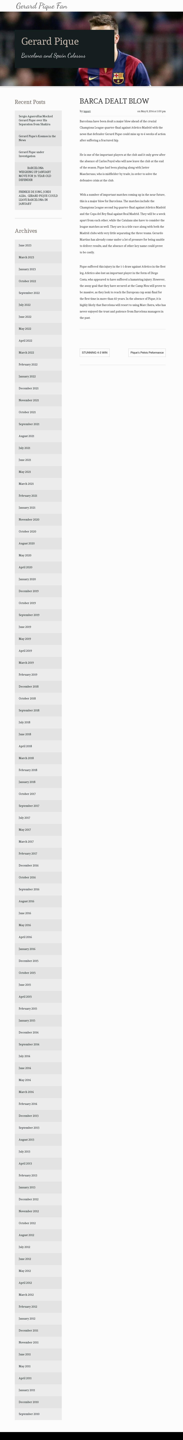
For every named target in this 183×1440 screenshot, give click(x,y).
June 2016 (25, 913)
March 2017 (26, 841)
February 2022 (28, 364)
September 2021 (29, 424)
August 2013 (26, 1139)
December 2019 (29, 591)
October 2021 (27, 412)
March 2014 (26, 1092)
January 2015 (27, 1020)
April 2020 (25, 567)
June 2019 (25, 627)
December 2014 (29, 1032)
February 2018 (28, 770)
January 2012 (27, 1318)
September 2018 (29, 710)
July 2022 (25, 304)
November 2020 (29, 519)
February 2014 (28, 1104)
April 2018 (25, 746)
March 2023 (26, 257)
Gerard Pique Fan (41, 6)
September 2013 (29, 1127)
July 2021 (24, 448)
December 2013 (29, 1115)
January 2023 (27, 269)
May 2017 (25, 829)
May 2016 (25, 925)
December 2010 (29, 1402)
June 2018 (25, 734)
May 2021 (25, 471)
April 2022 (25, 340)
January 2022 (27, 376)
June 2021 (25, 460)
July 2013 (24, 1151)
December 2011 (28, 1330)
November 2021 (29, 400)
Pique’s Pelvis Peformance (147, 352)
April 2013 (25, 1163)
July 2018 (24, 722)
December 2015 (29, 961)
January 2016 (27, 949)
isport (87, 111)
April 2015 (25, 996)
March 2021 (26, 483)
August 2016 (26, 901)
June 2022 (25, 316)
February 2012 (28, 1306)
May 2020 (25, 555)
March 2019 (26, 662)
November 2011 (29, 1342)
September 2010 (29, 1414)
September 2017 (29, 805)
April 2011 (25, 1378)
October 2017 (27, 794)
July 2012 (24, 1247)
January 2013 (27, 1187)
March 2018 (26, 758)
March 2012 (26, 1294)
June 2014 (25, 1068)
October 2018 (27, 698)
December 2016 (29, 865)
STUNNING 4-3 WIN (94, 352)
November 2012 (29, 1211)
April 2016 (25, 937)
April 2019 (25, 650)
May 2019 (25, 638)
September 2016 (29, 889)
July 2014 (24, 1056)
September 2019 (29, 615)
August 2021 (26, 436)
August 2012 (26, 1235)
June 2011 (25, 1354)
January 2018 (27, 782)
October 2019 (27, 603)
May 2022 (25, 328)
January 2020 (27, 579)
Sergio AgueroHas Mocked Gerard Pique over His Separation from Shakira (36, 120)
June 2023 (25, 245)
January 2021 (27, 507)
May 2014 (25, 1080)
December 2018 (29, 686)
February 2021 (28, 495)
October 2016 (27, 877)
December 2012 (29, 1199)
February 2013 (28, 1175)
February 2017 (28, 853)
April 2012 (25, 1282)
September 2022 (29, 293)
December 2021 (29, 388)
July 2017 (24, 817)
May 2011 (25, 1366)
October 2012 (27, 1223)
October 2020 (27, 531)
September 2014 (29, 1044)
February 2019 (28, 674)
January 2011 (27, 1390)
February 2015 (28, 1008)
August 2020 (27, 543)
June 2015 (25, 984)
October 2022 (27, 281)
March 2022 (26, 352)
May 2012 (25, 1271)
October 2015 (27, 972)
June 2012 (25, 1259)
